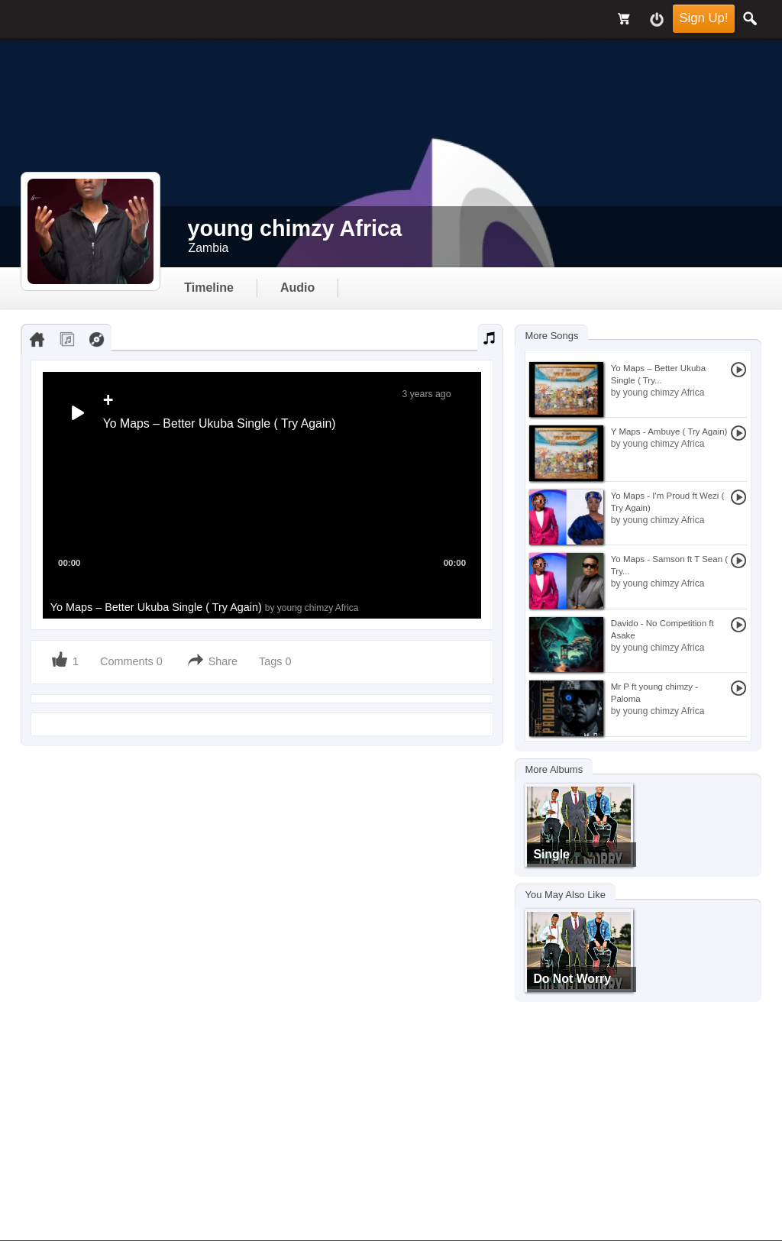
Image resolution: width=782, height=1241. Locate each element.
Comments (126, 661)
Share (223, 661)
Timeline (209, 287)
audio (297, 287)
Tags (272, 661)
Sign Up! (703, 18)
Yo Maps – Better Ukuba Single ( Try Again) (204, 607)
